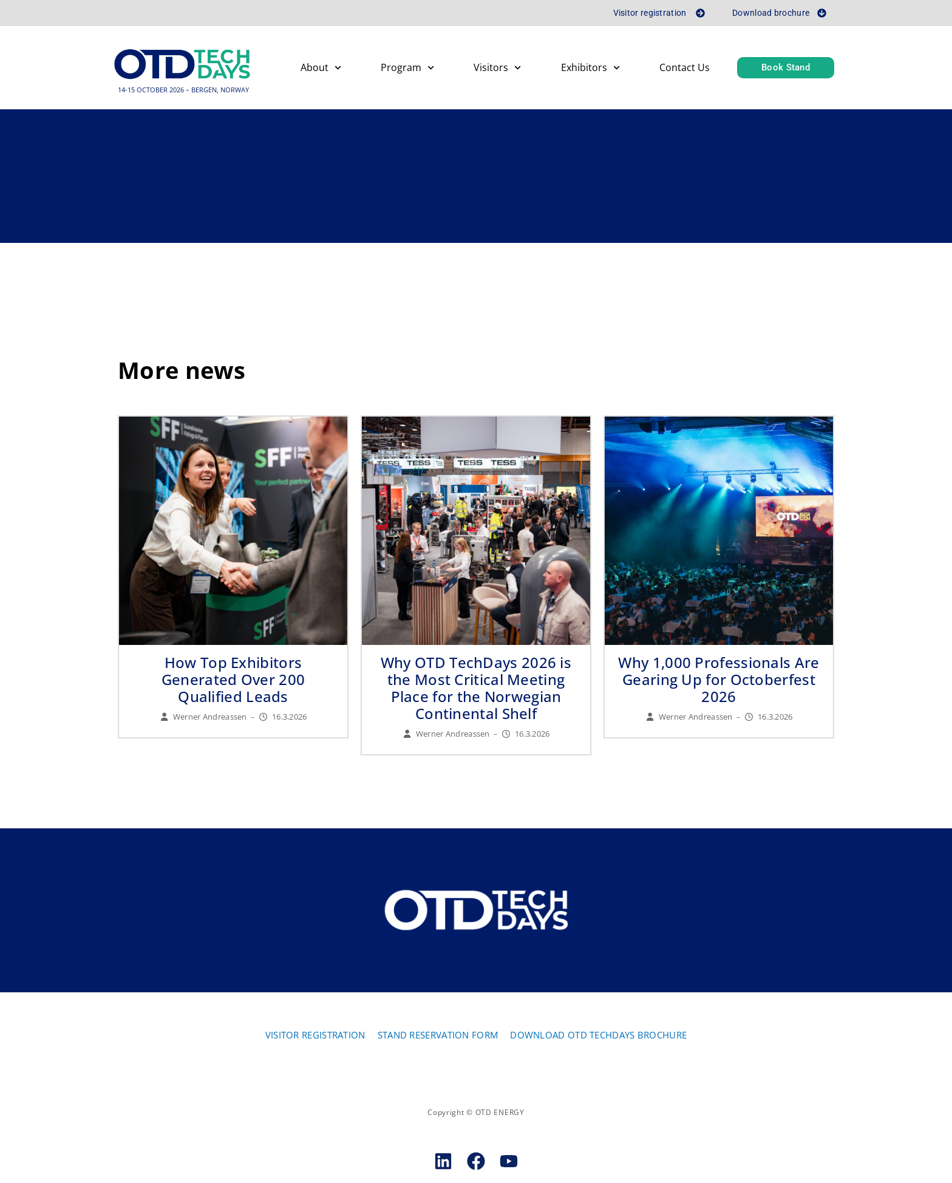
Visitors (497, 69)
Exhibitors (590, 69)
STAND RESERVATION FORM (438, 1036)
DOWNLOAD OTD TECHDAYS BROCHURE (598, 1036)
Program (407, 69)
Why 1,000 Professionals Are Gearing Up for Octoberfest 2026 (718, 680)
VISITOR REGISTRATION (315, 1036)
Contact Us (684, 69)
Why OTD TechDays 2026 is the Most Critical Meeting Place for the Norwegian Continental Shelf (476, 688)
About (321, 69)
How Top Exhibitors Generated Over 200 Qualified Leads (233, 680)
